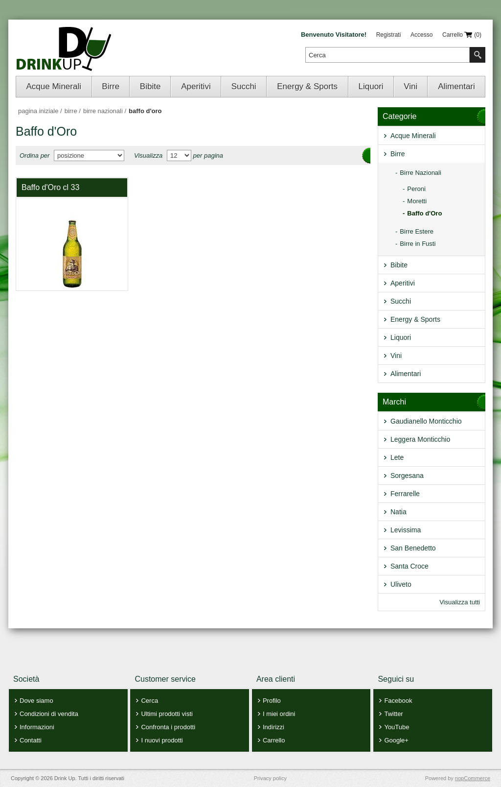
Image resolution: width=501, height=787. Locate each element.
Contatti (31, 740)
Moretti (417, 201)
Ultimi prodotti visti (166, 713)
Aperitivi (195, 86)
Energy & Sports (307, 86)
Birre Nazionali (420, 172)
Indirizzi (273, 727)
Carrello (274, 740)
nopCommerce (472, 778)
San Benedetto (413, 548)
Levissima (405, 530)
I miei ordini (279, 713)
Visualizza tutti (459, 602)
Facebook (398, 700)
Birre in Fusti (417, 243)
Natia (398, 512)
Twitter (393, 713)
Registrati (388, 34)
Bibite (150, 86)
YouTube (396, 727)
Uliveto (400, 584)
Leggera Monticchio (420, 439)
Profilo (272, 700)
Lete (397, 457)
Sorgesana (407, 475)
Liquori (371, 86)
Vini (410, 86)
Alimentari (456, 86)
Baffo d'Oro (424, 213)
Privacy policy (270, 778)
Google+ (396, 740)
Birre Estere (416, 231)
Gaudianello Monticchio (426, 421)
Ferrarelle (405, 494)
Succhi (243, 86)
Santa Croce (409, 566)
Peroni (416, 188)
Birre (110, 86)
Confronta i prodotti (168, 727)
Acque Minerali (53, 86)
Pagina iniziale (38, 111)
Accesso (421, 34)
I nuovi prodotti (161, 740)
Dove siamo (36, 700)
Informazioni (37, 727)
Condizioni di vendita (49, 713)
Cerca (149, 700)
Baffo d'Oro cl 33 (50, 187)
